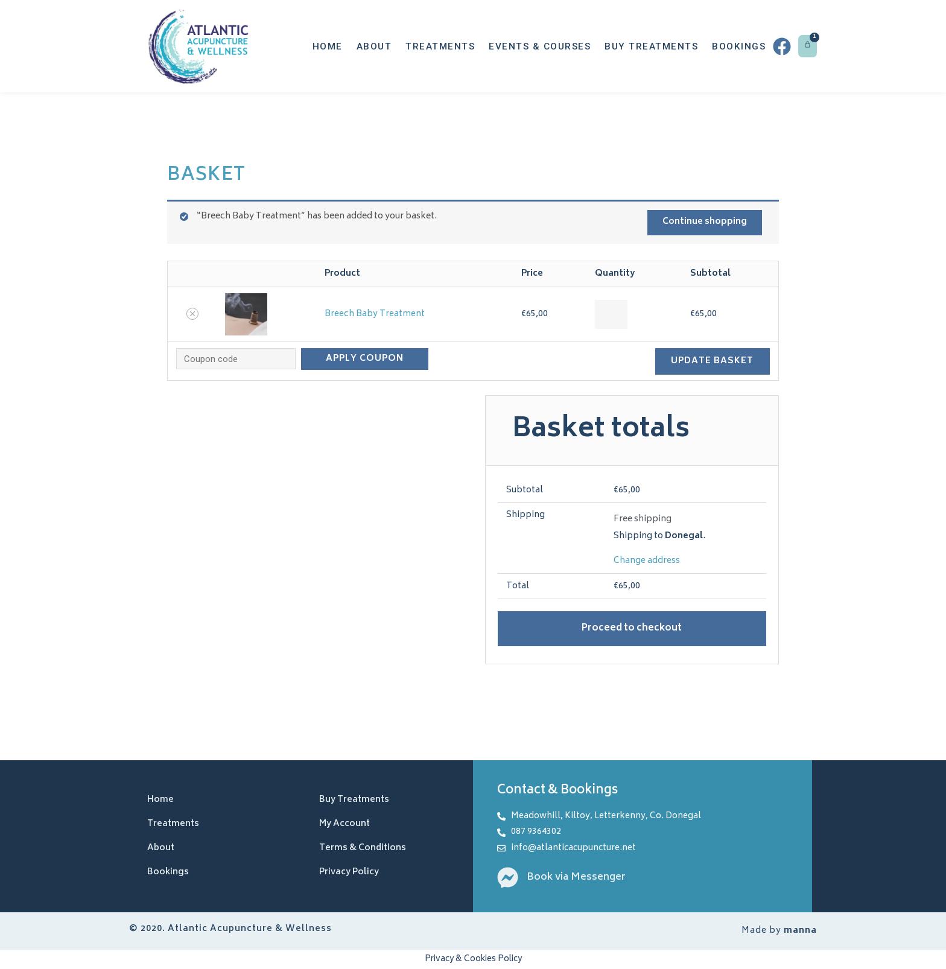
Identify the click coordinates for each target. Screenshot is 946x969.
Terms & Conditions (362, 848)
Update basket (712, 360)
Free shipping (642, 518)
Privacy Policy (349, 872)
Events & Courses (540, 46)
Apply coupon (365, 358)
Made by (779, 930)
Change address (647, 560)
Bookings (739, 46)
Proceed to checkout (632, 628)
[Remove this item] (192, 314)
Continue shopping (704, 222)
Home (328, 46)
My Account (344, 823)
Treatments (440, 46)
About (374, 46)
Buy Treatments (651, 46)
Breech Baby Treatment (375, 314)
